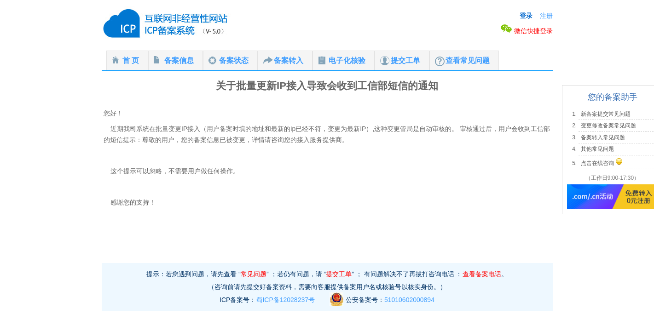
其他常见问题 (597, 149)
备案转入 (288, 60)
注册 (546, 15)
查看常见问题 (468, 60)
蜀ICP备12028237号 (285, 299)
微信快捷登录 (526, 30)
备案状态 (234, 60)
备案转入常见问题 (603, 137)
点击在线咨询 (597, 163)
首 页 (130, 60)
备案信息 (179, 60)
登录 (526, 15)
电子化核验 (347, 60)
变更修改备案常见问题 (608, 125)
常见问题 (253, 274)
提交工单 (405, 60)
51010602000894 (409, 299)
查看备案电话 (482, 274)
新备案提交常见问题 (606, 114)
